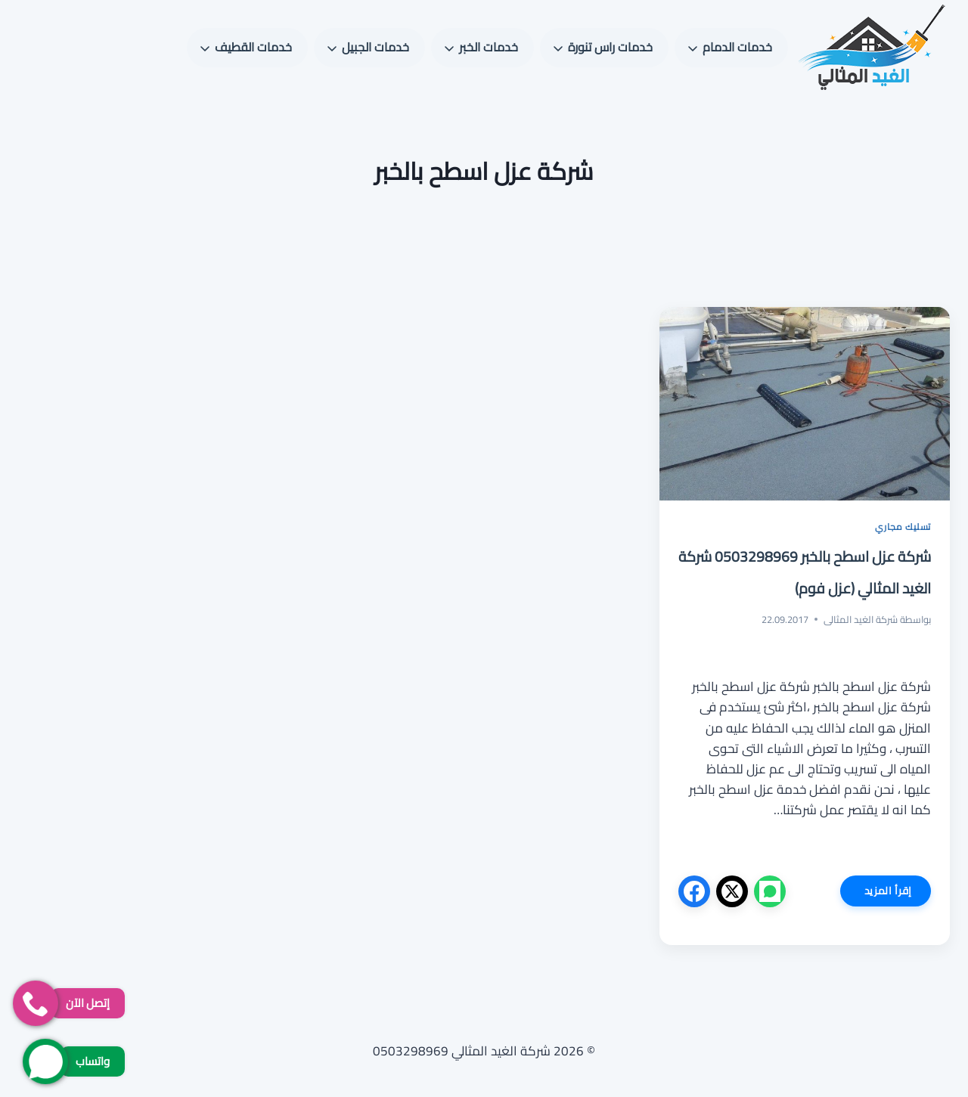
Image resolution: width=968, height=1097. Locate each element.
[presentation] (804, 403)
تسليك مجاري (903, 526)
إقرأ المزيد (876, 893)
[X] (732, 891)
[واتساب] (770, 891)
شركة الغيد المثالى (861, 619)
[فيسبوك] (694, 891)
